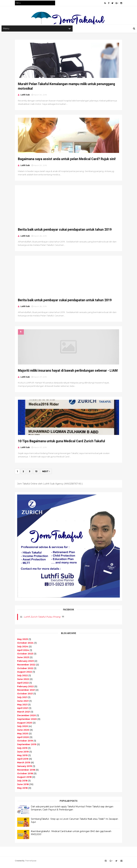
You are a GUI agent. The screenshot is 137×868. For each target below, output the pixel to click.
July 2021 (23, 700)
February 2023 (26, 664)
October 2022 (26, 671)
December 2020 (27, 718)
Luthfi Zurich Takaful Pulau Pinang (42, 620)
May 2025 (23, 642)
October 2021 (25, 696)
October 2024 (26, 646)
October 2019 (25, 744)
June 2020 (24, 733)
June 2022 (23, 682)
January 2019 (25, 769)
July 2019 (23, 751)
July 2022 (23, 678)
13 (37, 475)
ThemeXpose (31, 864)
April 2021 (23, 711)
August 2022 (25, 675)
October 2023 (26, 656)
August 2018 (25, 780)
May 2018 (23, 791)
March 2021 (24, 715)
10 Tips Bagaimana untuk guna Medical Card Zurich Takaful (61, 445)
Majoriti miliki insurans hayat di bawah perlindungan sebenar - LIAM (68, 374)
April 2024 (23, 653)
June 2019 (23, 755)
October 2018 (25, 776)
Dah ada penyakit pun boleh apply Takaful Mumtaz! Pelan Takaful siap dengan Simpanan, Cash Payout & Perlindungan (72, 811)
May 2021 (23, 707)
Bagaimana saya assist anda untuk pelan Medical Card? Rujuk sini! (67, 160)
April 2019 (23, 762)
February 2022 (26, 689)
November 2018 (27, 773)
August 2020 (25, 725)
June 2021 (23, 704)
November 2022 (27, 667)
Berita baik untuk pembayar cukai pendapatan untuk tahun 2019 (65, 232)
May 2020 (23, 736)
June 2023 (23, 660)
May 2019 (23, 758)
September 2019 (27, 747)
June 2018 (23, 787)
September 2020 (27, 722)
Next (46, 475)
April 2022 (23, 685)
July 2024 (23, 649)
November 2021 (26, 693)
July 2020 (23, 729)
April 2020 (23, 740)
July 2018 (23, 783)
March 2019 (24, 765)
